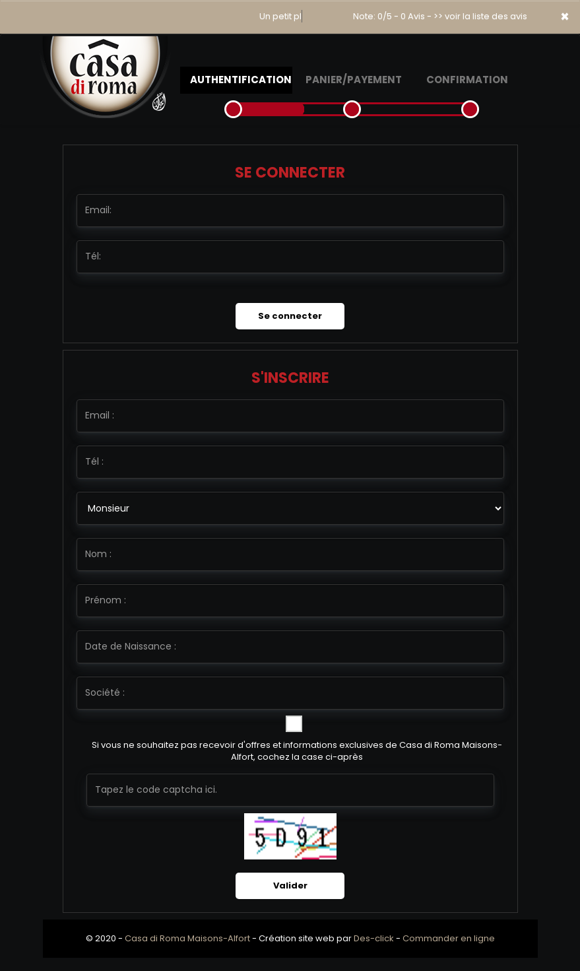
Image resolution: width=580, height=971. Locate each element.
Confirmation (467, 79)
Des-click (374, 938)
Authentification (241, 79)
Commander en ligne (449, 938)
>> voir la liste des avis (480, 16)
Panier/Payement (354, 79)
